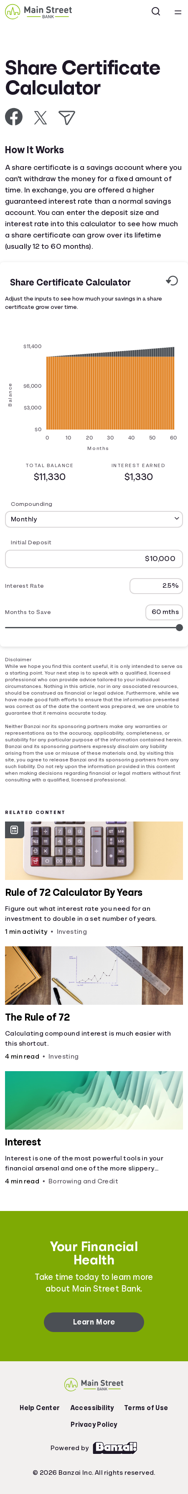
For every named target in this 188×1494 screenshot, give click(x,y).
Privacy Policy (94, 1424)
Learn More (94, 1322)
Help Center (40, 1408)
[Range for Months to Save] (94, 627)
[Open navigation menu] (178, 12)
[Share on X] (40, 117)
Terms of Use (146, 1408)
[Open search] (156, 12)
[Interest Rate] (156, 586)
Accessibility (92, 1408)
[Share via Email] (67, 118)
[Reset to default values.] (171, 282)
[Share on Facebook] (14, 117)
